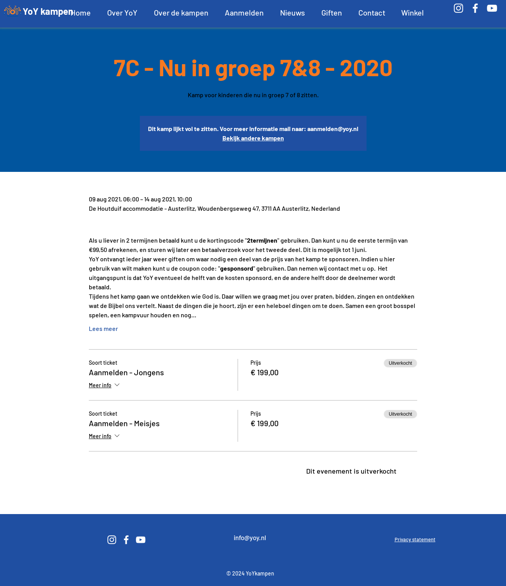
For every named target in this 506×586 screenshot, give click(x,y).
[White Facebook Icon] (475, 8)
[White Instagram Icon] (458, 8)
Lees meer (103, 328)
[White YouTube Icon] (492, 8)
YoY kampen (48, 11)
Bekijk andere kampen (253, 138)
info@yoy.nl (250, 537)
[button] (122, 12)
